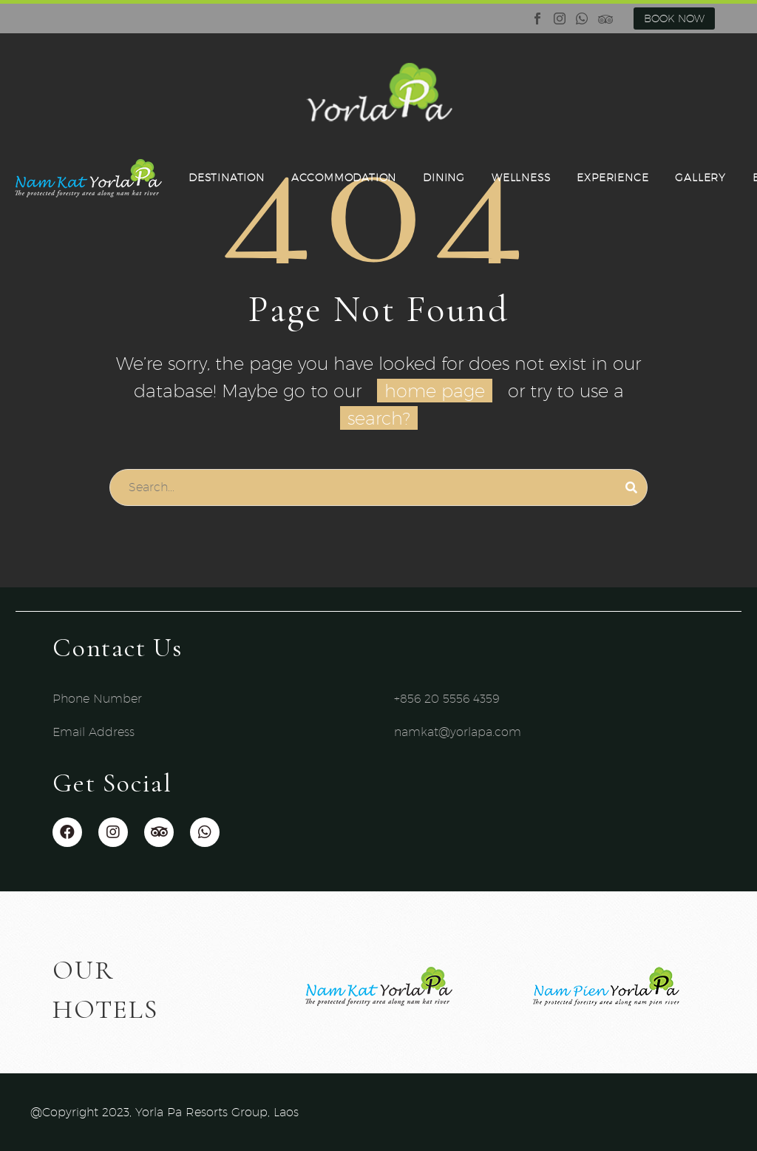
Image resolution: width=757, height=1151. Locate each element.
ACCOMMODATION (343, 177)
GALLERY (700, 177)
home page (434, 390)
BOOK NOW (674, 18)
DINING (444, 177)
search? (378, 418)
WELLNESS (521, 177)
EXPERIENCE (612, 177)
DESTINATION (227, 177)
